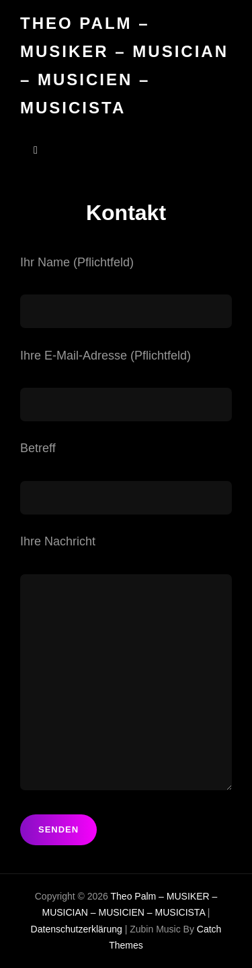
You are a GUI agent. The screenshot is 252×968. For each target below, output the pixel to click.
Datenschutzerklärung (76, 929)
